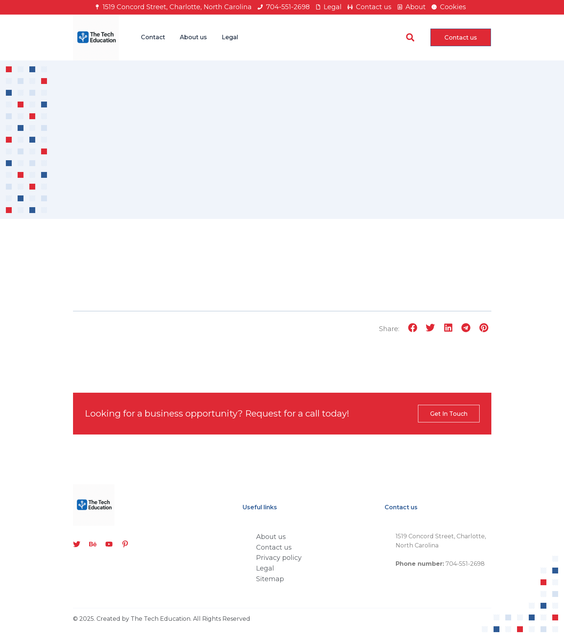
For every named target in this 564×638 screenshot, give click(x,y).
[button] (410, 37)
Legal (230, 37)
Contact (153, 37)
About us (193, 37)
